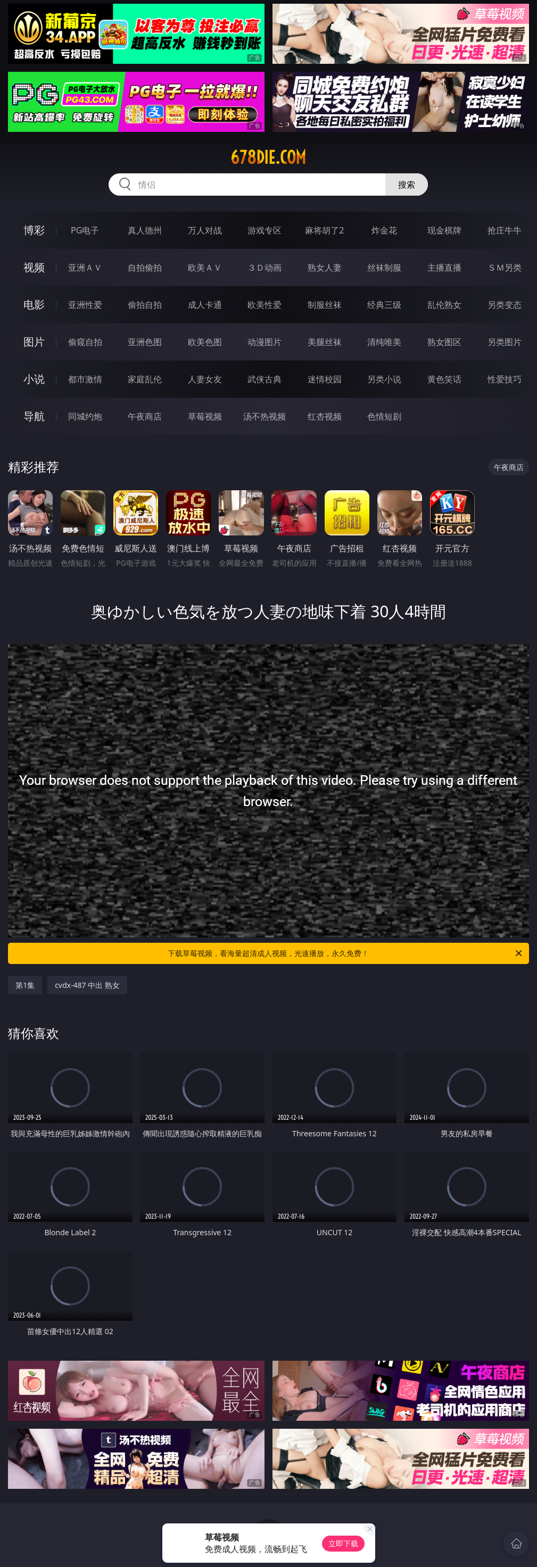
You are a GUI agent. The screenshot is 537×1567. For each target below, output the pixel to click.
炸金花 (384, 230)
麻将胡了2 (324, 230)
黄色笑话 (444, 379)
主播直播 (444, 267)
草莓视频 (205, 416)
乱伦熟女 (444, 305)
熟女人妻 (325, 267)
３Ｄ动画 (264, 267)
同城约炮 (85, 416)
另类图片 (505, 342)
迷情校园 (325, 379)
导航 (34, 416)
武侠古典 (264, 379)
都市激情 (85, 379)
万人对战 (205, 230)
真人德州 (145, 230)
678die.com (268, 157)
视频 (34, 267)
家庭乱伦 (145, 379)
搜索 (406, 184)
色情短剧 (384, 416)
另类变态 (505, 305)
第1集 (25, 985)
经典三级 (384, 305)
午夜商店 (145, 416)
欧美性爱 (264, 305)
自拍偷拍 (145, 267)
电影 (34, 304)
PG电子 (85, 230)
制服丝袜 (325, 305)
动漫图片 (264, 342)
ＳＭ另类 (505, 267)
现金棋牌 (444, 230)
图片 (34, 341)
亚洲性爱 (85, 305)
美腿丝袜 (325, 342)
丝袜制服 (384, 267)
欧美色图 (205, 342)
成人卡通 (205, 305)
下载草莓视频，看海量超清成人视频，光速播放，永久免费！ (345, 953)
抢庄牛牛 (505, 230)
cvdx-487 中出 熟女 (87, 985)
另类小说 (384, 379)
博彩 (34, 230)
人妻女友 (205, 379)
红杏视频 (325, 416)
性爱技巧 (505, 379)
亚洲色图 (145, 342)
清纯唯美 (384, 342)
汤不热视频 (264, 416)
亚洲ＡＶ (85, 267)
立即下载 (343, 1543)
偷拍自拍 (145, 305)
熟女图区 (444, 342)
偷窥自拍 (85, 342)
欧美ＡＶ (205, 267)
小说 (34, 379)
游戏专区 (264, 230)
